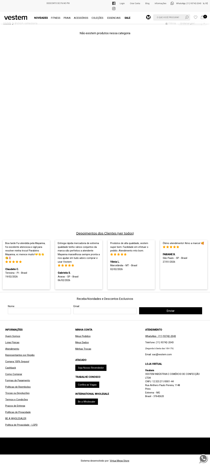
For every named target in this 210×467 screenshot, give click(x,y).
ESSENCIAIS (114, 17)
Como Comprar (13, 374)
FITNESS (55, 17)
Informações (160, 3)
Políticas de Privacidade (18, 412)
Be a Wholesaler (86, 401)
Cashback (10, 367)
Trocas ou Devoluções (17, 393)
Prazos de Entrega (15, 405)
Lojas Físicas (12, 342)
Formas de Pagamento (17, 380)
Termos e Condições (16, 399)
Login (122, 3)
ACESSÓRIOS (81, 17)
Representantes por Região (20, 355)
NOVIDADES (41, 17)
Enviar (171, 310)
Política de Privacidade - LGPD (21, 424)
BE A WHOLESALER (15, 418)
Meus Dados (82, 342)
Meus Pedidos (83, 336)
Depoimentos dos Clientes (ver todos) (105, 233)
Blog (147, 3)
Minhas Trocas (83, 348)
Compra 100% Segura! (17, 361)
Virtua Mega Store (119, 460)
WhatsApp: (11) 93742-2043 (188, 3)
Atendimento (12, 348)
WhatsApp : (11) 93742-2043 (160, 336)
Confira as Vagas (87, 384)
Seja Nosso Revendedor (91, 367)
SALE (127, 17)
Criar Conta (135, 3)
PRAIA (67, 17)
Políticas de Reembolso (18, 386)
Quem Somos (12, 336)
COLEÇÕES (97, 17)
